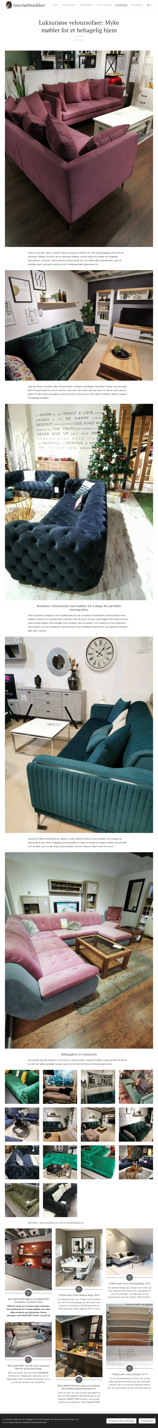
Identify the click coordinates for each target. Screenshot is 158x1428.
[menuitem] (57, 5)
